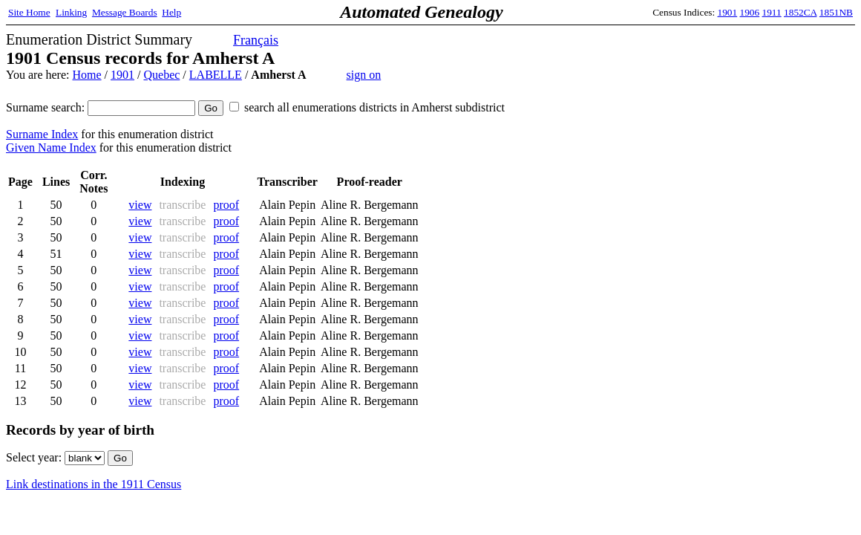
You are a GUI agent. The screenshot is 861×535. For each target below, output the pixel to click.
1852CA (800, 12)
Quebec (161, 74)
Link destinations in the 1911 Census (93, 484)
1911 (772, 12)
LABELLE (215, 74)
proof (226, 204)
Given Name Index (51, 147)
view (139, 204)
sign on (364, 74)
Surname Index (42, 134)
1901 (728, 12)
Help (171, 12)
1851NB (836, 12)
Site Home (29, 12)
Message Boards (124, 12)
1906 (750, 12)
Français (255, 40)
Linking (71, 12)
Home (86, 74)
